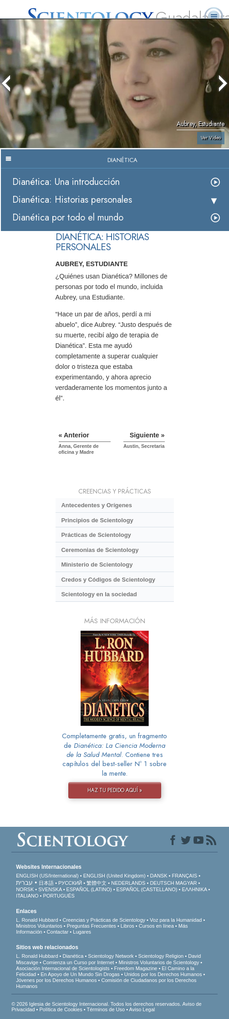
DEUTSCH (162, 883)
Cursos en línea (156, 926)
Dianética (72, 956)
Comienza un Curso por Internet (78, 962)
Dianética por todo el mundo (67, 217)
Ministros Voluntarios (39, 926)
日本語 (46, 883)
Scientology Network (110, 956)
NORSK (25, 889)
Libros (127, 926)
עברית (24, 882)
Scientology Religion (161, 956)
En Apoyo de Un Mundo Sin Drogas (80, 974)
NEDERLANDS (128, 883)
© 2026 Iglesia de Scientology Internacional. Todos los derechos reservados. (96, 1004)
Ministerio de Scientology (96, 564)
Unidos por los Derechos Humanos (163, 974)
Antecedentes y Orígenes (96, 505)
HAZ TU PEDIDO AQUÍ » (114, 790)
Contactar (58, 932)
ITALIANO (27, 895)
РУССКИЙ (70, 883)
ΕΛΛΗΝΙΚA (194, 889)
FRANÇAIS (184, 875)
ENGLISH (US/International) (47, 875)
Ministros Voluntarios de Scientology (159, 962)
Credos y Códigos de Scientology (108, 579)
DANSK (159, 875)
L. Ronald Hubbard (37, 920)
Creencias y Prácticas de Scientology (103, 920)
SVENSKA (49, 889)
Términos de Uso (106, 1009)
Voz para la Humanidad (176, 920)
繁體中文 (97, 883)
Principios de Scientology (97, 520)
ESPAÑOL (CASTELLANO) (147, 889)
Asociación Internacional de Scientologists (62, 968)
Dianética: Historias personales (72, 199)
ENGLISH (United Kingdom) (114, 875)
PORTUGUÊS (58, 895)
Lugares (82, 932)
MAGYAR (186, 883)
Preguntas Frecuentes (91, 926)
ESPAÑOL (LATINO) (89, 889)
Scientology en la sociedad (99, 594)
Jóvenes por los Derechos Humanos (56, 980)
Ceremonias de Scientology (99, 549)
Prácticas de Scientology (96, 534)
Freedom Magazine (136, 968)
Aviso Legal (142, 1009)
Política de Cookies (60, 1009)
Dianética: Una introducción (66, 182)
